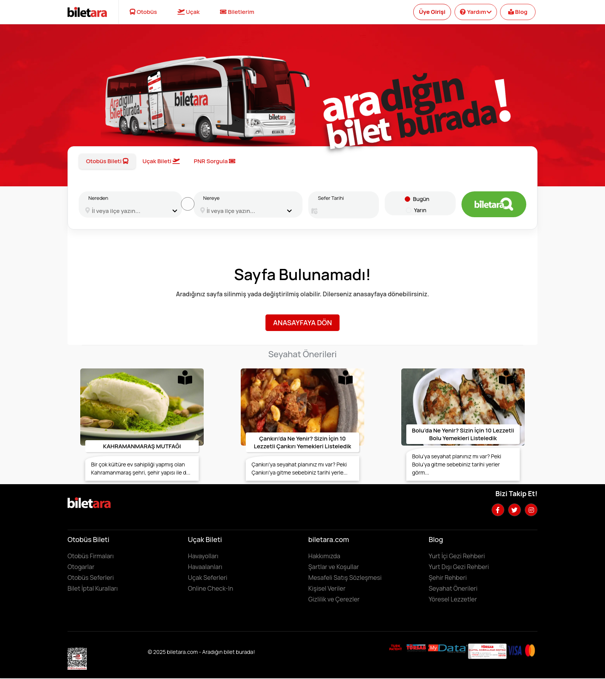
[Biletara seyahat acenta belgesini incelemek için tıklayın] (417, 647)
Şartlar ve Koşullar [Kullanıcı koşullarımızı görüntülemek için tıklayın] (333, 566)
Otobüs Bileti (107, 161)
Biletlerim (237, 12)
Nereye (211, 197)
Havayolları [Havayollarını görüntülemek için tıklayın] (203, 556)
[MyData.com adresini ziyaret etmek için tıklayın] (448, 648)
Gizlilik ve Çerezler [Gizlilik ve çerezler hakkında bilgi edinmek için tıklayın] (334, 599)
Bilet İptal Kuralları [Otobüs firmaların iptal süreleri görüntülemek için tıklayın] (93, 588)
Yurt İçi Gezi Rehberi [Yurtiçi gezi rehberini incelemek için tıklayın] (457, 556)
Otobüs (143, 12)
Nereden (98, 197)
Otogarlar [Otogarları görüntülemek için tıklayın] (81, 566)
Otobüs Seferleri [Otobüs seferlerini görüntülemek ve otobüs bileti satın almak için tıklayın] (91, 577)
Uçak (188, 12)
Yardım (475, 12)
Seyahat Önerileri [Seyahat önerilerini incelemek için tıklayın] (453, 588)
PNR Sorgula (214, 161)
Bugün (421, 199)
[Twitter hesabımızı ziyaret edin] (514, 509)
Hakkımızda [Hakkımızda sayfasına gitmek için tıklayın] (324, 556)
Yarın (420, 210)
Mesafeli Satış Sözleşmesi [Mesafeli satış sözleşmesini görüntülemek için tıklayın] (345, 577)
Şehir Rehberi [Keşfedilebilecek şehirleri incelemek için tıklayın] (448, 577)
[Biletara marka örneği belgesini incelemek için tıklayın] (395, 647)
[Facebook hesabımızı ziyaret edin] (498, 509)
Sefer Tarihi (331, 197)
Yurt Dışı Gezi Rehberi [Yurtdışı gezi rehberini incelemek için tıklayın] (459, 566)
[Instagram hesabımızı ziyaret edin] (531, 509)
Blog (517, 12)
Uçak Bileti (161, 161)
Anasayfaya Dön (302, 322)
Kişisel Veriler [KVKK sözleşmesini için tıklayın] (326, 588)
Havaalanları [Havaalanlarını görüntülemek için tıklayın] (205, 566)
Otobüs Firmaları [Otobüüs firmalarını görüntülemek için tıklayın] (91, 556)
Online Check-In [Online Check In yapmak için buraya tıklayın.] (210, 588)
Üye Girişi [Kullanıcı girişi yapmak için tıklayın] (432, 12)
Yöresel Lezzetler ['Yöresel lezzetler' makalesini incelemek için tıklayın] (453, 599)
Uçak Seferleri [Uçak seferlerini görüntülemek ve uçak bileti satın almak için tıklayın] (207, 577)
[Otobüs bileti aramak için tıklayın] (493, 204)
